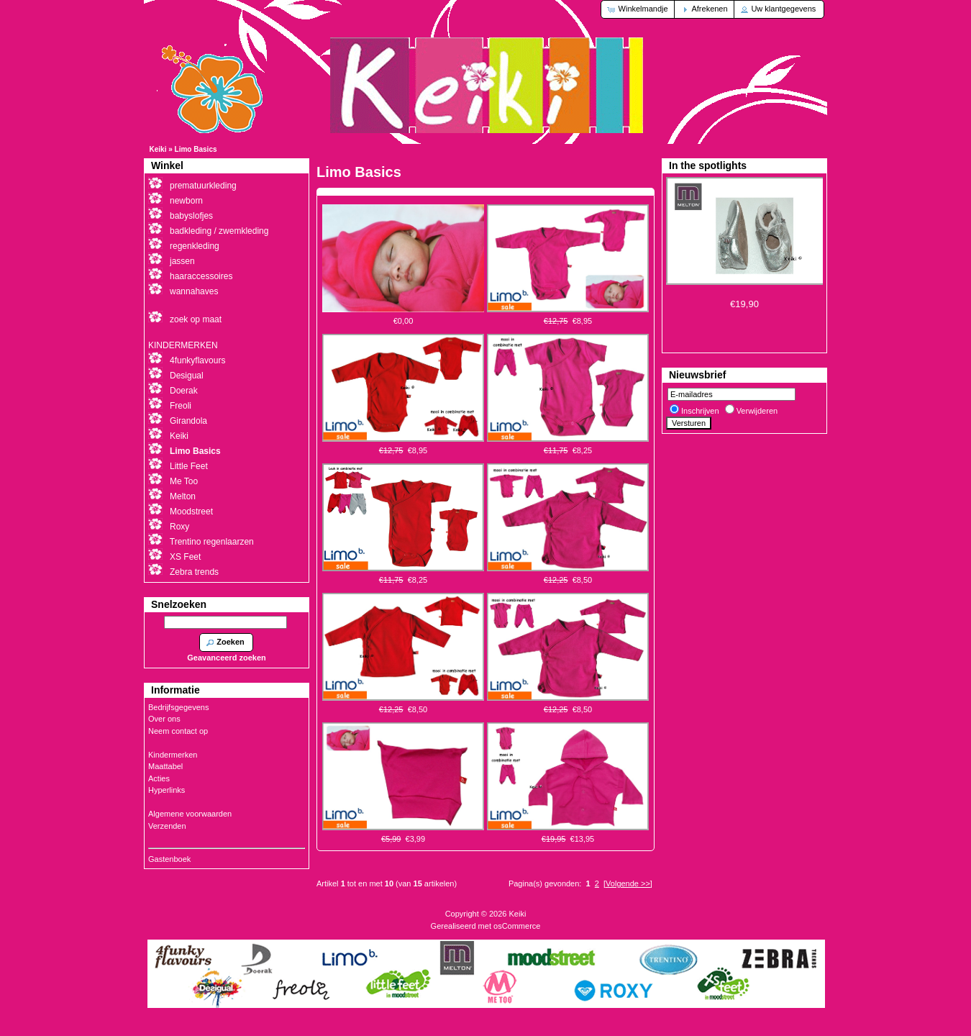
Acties (159, 778)
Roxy (179, 527)
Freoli (180, 406)
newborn (186, 201)
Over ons (164, 718)
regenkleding (194, 246)
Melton (183, 496)
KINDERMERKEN (183, 345)
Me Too (184, 481)
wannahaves (194, 291)
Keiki (158, 149)
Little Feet (189, 466)
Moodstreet (191, 511)
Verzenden (167, 826)
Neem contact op (178, 731)
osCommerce (516, 926)
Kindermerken (172, 754)
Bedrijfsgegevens (178, 707)
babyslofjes (191, 216)
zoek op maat (196, 319)
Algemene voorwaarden (190, 813)
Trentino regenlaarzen (212, 542)
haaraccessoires (201, 276)
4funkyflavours (197, 360)
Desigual (187, 376)
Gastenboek (169, 859)
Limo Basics (196, 149)
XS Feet (185, 557)
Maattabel (165, 766)
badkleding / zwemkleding (219, 231)
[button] (638, 9)
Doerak (184, 391)
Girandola (188, 421)
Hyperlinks (166, 790)
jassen (182, 261)
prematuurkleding (203, 186)
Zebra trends (194, 572)
